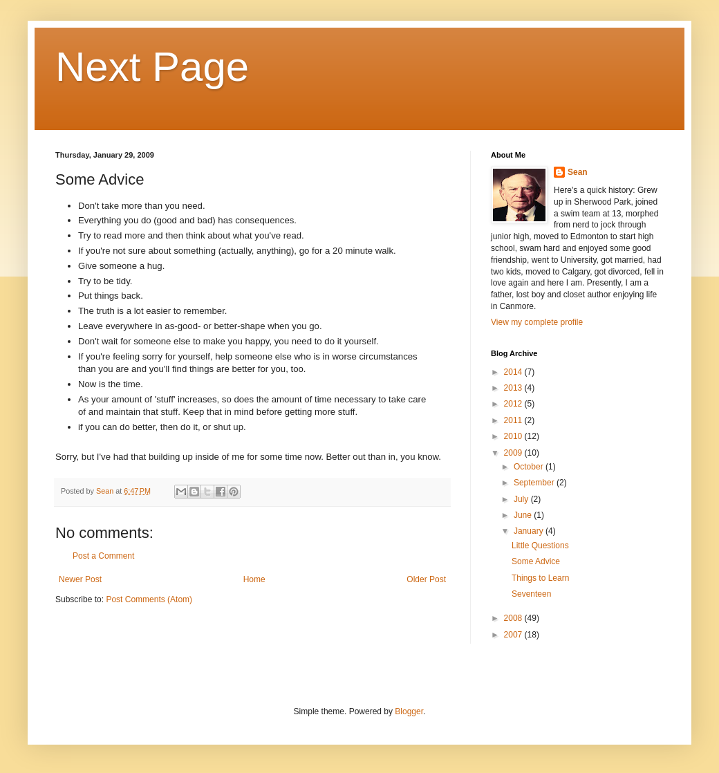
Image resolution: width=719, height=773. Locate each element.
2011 (514, 420)
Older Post (426, 579)
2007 (514, 635)
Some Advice (536, 561)
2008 (514, 618)
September (535, 482)
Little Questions (540, 545)
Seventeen (531, 594)
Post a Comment (103, 556)
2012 (514, 404)
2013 (514, 388)
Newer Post (80, 579)
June (524, 515)
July (522, 499)
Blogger (409, 711)
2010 (514, 436)
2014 (514, 372)
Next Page (152, 67)
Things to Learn (540, 578)
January (529, 531)
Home (254, 579)
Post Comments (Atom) (149, 599)
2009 (514, 453)
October (529, 467)
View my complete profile (537, 322)
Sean (578, 172)
